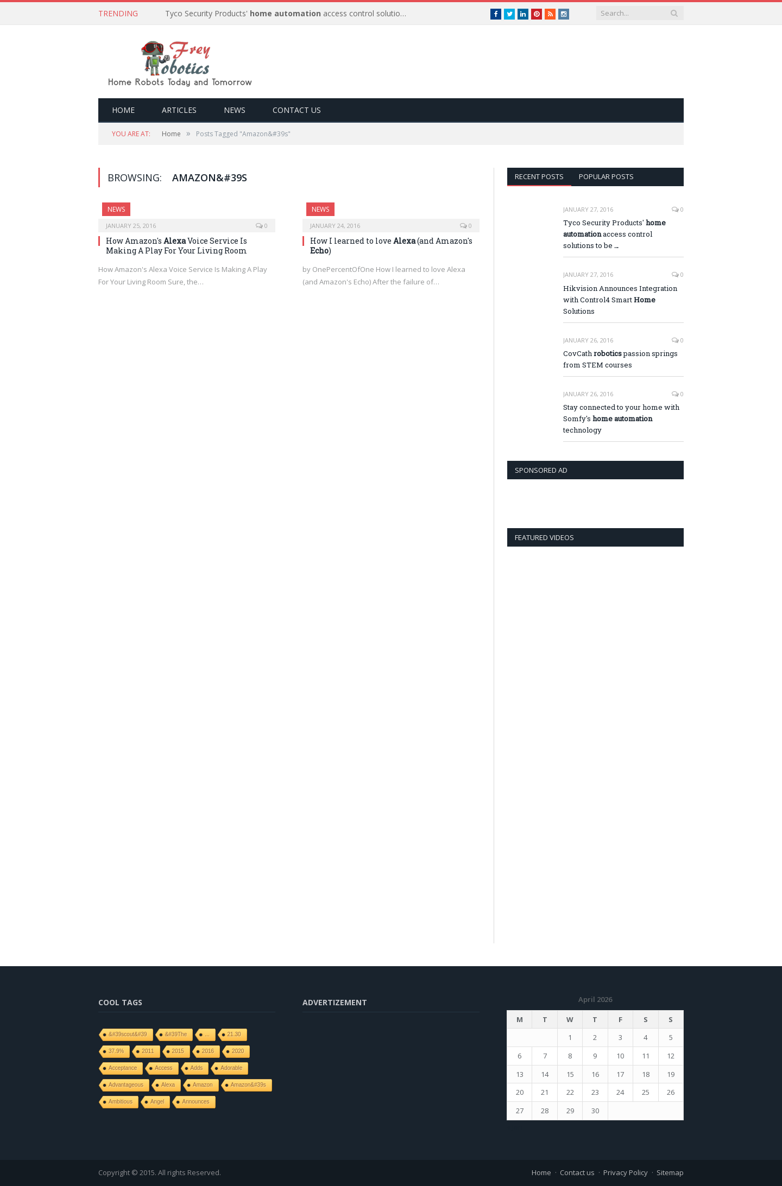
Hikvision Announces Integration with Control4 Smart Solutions (620, 299)
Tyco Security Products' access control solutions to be (290, 13)
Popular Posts (606, 176)
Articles (179, 110)
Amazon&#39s (248, 1085)
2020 (238, 1051)
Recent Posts (539, 176)
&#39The (176, 1034)
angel (157, 1102)
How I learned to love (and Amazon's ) (391, 246)
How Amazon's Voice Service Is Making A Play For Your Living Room (176, 246)
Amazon (203, 1085)
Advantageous (126, 1085)
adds (197, 1068)
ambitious (121, 1102)
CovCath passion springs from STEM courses (620, 359)
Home (123, 110)
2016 (208, 1051)
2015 (178, 1051)
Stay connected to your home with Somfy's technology (621, 418)
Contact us (297, 110)
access (163, 1068)
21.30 (234, 1034)
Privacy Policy (625, 1172)
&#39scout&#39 (128, 1034)
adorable (231, 1068)
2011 (148, 1051)
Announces (195, 1102)
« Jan (514, 1127)
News (234, 110)
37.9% (116, 1051)
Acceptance (123, 1068)
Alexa (168, 1085)
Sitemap (670, 1172)
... (207, 1034)
